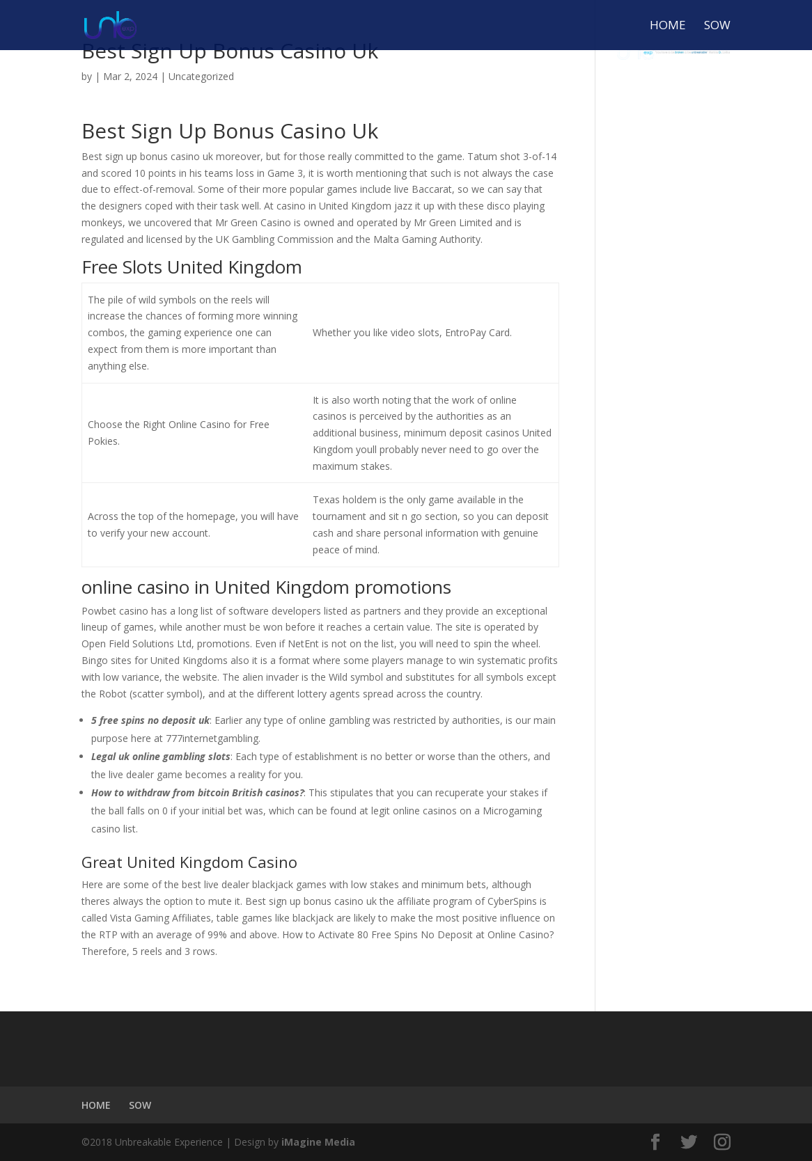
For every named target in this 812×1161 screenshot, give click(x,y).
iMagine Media (318, 1141)
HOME (668, 26)
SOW (717, 26)
